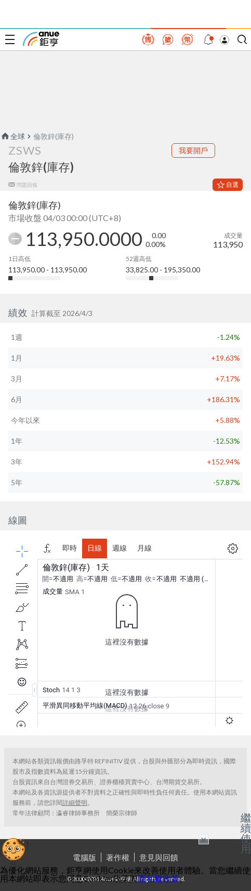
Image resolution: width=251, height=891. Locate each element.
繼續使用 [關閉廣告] (246, 833)
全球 (12, 136)
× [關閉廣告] (204, 839)
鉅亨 (41, 39)
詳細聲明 (74, 802)
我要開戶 (193, 150)
